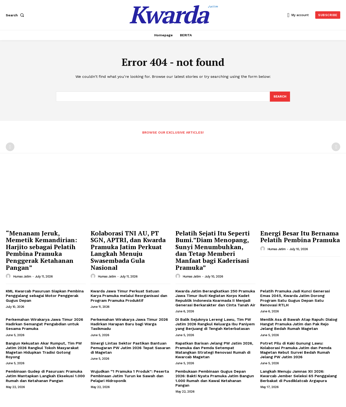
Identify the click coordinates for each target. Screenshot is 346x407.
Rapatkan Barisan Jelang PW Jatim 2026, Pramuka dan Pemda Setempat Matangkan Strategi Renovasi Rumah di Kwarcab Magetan (214, 350)
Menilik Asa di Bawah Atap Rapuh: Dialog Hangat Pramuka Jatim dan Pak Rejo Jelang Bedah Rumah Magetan (298, 324)
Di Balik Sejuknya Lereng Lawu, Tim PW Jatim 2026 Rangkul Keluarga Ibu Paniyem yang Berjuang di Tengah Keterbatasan (215, 324)
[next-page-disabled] (336, 146)
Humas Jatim (22, 276)
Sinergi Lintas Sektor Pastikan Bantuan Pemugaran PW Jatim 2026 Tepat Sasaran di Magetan (130, 348)
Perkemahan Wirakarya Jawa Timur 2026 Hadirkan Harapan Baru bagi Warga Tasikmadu (129, 324)
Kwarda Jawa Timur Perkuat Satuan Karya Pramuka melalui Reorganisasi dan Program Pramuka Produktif (129, 295)
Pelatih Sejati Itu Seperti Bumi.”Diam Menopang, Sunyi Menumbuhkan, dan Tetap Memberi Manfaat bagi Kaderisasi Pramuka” (212, 250)
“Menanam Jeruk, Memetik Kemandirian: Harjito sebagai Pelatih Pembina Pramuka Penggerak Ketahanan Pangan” (41, 250)
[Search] (280, 97)
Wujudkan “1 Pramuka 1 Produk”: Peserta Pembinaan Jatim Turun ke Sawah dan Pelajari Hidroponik (130, 376)
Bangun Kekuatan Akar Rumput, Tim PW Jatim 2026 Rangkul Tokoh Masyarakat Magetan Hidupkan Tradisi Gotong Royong (44, 350)
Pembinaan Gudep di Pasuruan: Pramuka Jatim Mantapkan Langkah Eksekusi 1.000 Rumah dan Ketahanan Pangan (45, 376)
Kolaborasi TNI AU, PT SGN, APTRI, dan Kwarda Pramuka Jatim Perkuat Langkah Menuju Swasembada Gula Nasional (128, 250)
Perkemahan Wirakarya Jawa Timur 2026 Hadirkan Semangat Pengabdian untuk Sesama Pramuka (44, 324)
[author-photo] (9, 276)
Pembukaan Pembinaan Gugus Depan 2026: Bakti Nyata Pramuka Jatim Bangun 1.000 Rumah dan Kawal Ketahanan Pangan (214, 378)
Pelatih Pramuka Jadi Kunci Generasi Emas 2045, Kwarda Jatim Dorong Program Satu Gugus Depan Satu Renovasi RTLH (295, 298)
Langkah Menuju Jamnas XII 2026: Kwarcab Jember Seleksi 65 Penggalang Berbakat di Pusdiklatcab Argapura (298, 376)
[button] (16, 15)
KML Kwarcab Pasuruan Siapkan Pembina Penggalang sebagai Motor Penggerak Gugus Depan (45, 295)
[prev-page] (10, 146)
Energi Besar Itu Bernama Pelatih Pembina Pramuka (300, 236)
